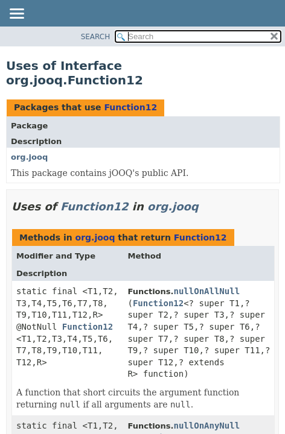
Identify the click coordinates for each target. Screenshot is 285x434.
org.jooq (29, 157)
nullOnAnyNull (207, 425)
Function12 (130, 107)
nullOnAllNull (207, 291)
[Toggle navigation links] (16, 14)
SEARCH (95, 37)
